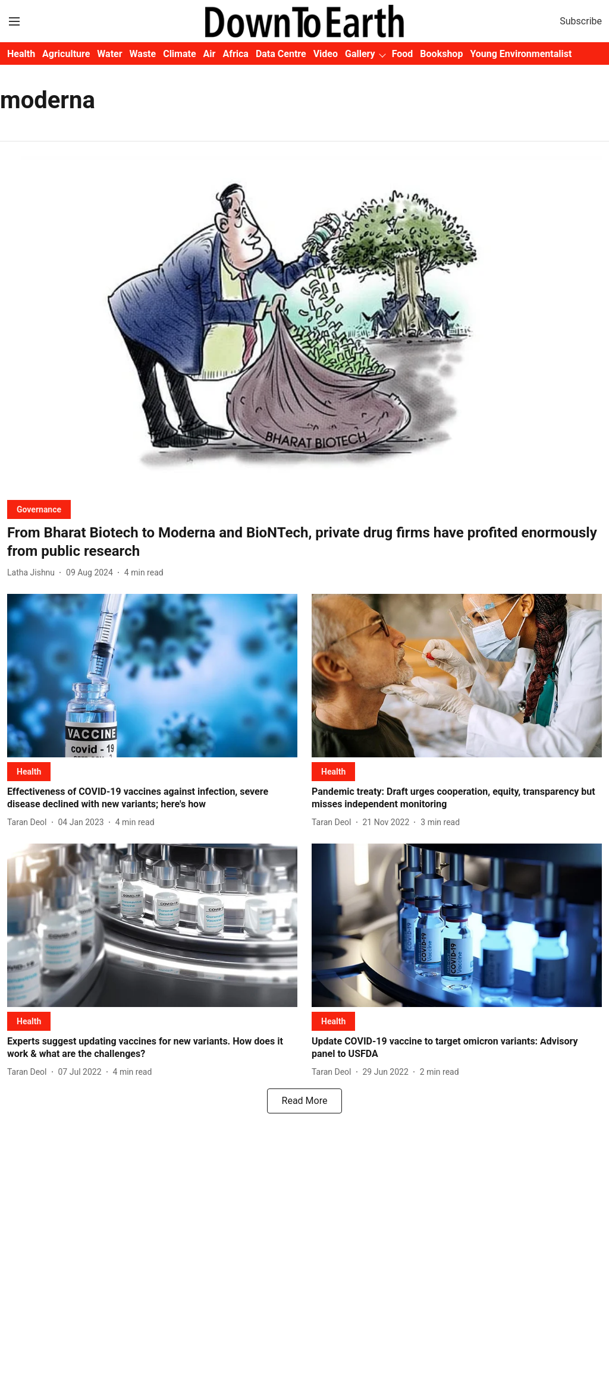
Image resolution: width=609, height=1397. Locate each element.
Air (209, 53)
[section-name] (39, 509)
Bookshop (441, 53)
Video (325, 53)
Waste (143, 53)
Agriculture (66, 53)
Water (109, 53)
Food (402, 53)
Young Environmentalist (521, 53)
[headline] (304, 542)
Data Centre (281, 53)
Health (21, 53)
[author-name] (33, 573)
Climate (179, 53)
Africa (235, 53)
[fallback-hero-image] (304, 323)
